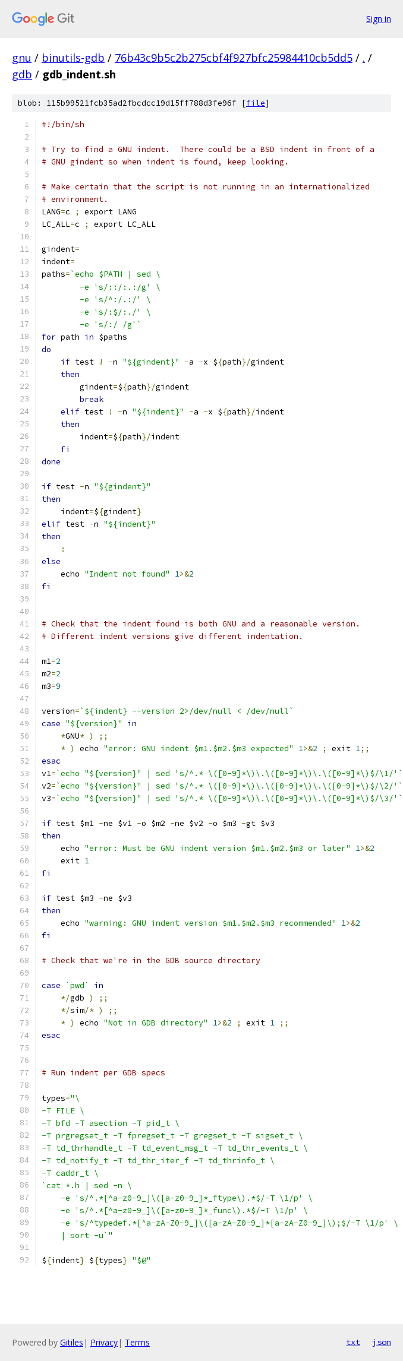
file (255, 103)
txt (353, 1342)
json (381, 1342)
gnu (22, 57)
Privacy (104, 1342)
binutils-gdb (73, 57)
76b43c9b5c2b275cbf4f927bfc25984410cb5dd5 (233, 57)
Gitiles (71, 1342)
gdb (22, 74)
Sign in (378, 18)
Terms (137, 1342)
